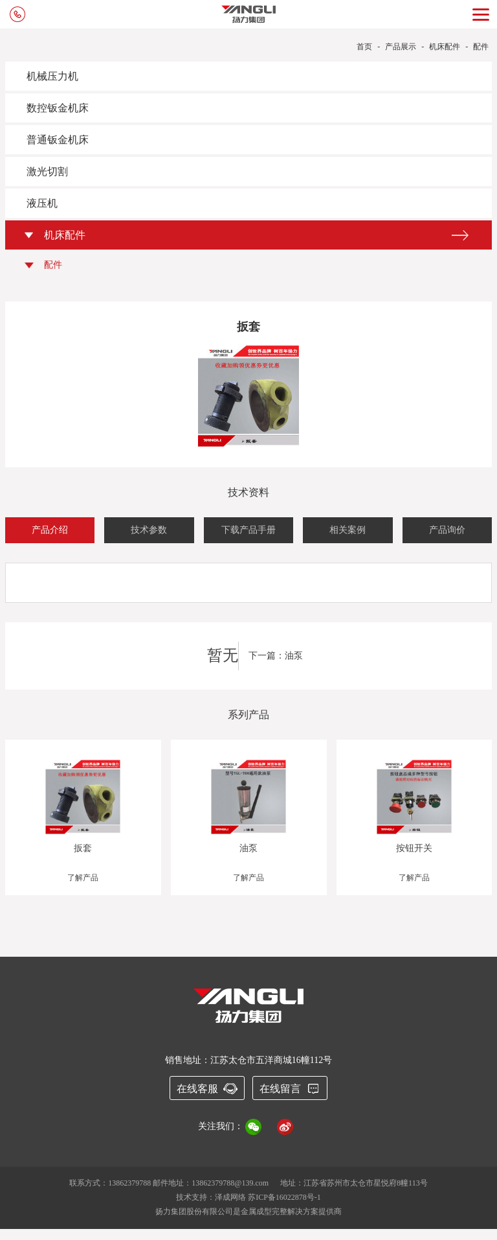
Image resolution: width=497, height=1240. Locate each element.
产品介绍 (50, 530)
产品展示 (400, 46)
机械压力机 (52, 76)
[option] (248, 829)
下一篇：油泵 (275, 656)
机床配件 (444, 46)
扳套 (83, 848)
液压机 (42, 203)
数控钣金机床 (58, 107)
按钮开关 (414, 848)
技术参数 (149, 530)
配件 (481, 46)
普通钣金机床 (58, 139)
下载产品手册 (248, 530)
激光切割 (47, 171)
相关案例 (347, 530)
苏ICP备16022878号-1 (284, 1197)
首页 (364, 46)
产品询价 (447, 530)
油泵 (248, 848)
